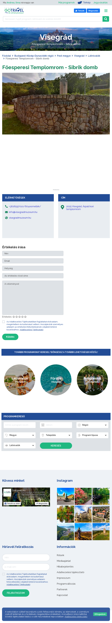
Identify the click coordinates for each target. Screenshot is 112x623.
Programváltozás (66, 590)
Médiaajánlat (64, 568)
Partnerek (62, 596)
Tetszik (12, 510)
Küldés (10, 343)
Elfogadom (100, 614)
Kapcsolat (62, 602)
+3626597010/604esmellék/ (25, 213)
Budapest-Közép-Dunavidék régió (34, 55)
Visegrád (79, 55)
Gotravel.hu (18, 497)
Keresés (56, 452)
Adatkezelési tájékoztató (70, 579)
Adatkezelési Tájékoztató (31, 337)
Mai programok (66, 2)
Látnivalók (94, 55)
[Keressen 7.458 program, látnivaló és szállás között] (53, 19)
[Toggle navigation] (106, 11)
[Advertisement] (56, 178)
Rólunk (60, 562)
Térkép (84, 2)
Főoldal (6, 55)
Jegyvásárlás (100, 2)
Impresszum (63, 585)
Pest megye (64, 55)
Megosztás (41, 510)
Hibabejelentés (65, 573)
